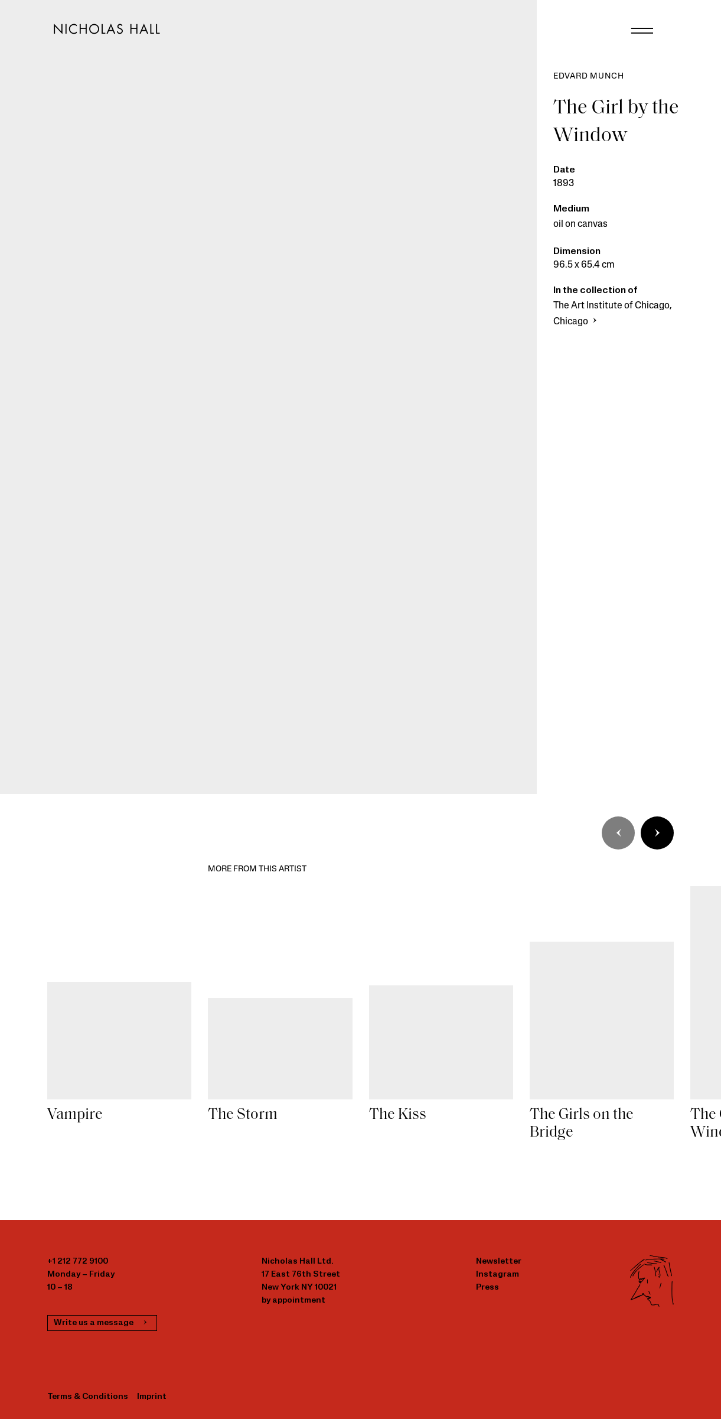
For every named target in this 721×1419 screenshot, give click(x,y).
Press (487, 1287)
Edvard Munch (588, 76)
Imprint (152, 1396)
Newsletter (498, 1261)
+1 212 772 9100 (77, 1261)
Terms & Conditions (87, 1396)
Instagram (497, 1274)
